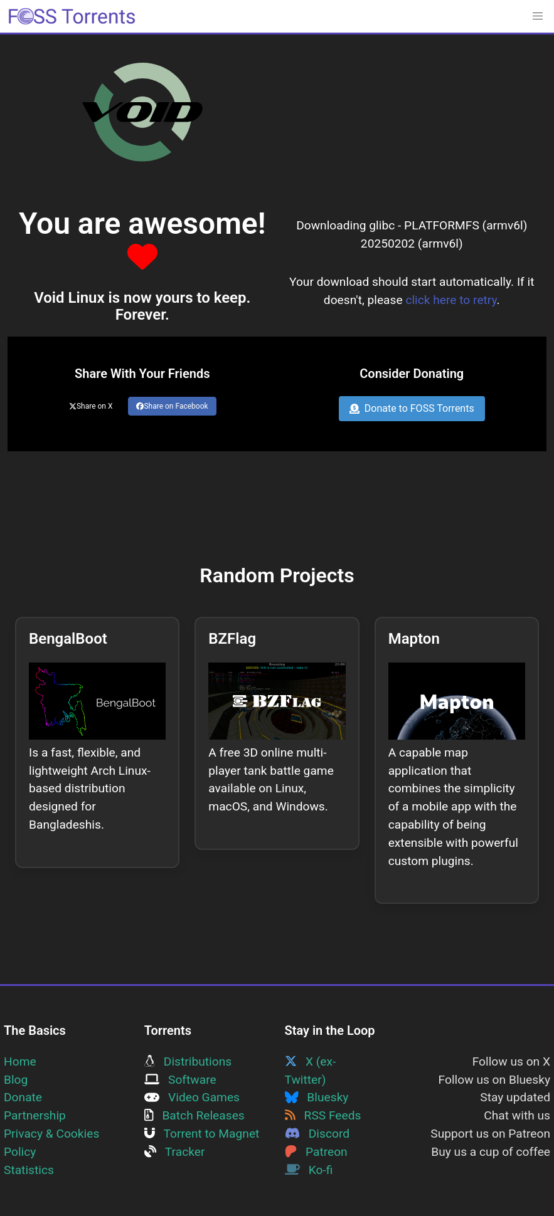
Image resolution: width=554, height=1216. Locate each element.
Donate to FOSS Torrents (411, 408)
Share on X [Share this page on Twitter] (91, 406)
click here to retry (450, 300)
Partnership (35, 1115)
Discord (317, 1133)
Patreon (316, 1152)
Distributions (188, 1061)
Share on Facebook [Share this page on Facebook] (172, 406)
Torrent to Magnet (202, 1133)
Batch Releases (194, 1115)
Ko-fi (309, 1170)
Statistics (29, 1170)
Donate (23, 1097)
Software (180, 1079)
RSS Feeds (323, 1115)
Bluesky (317, 1097)
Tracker (174, 1152)
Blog (16, 1079)
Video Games (192, 1097)
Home (20, 1061)
